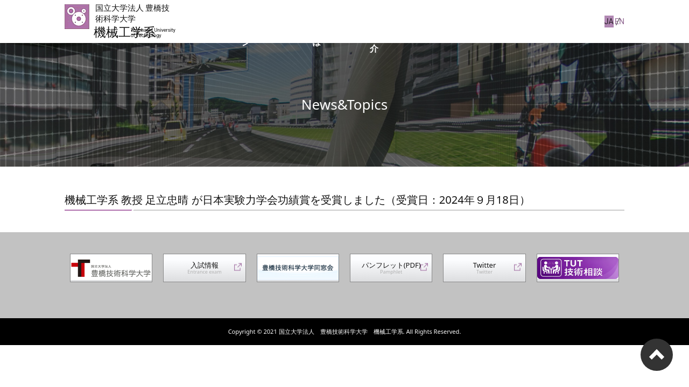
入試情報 (204, 272)
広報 (517, 21)
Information (561, 21)
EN (619, 21)
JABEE (484, 21)
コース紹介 (439, 21)
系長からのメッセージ (297, 21)
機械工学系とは (377, 21)
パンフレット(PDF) (391, 272)
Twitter (484, 272)
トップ (232, 21)
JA (603, 21)
